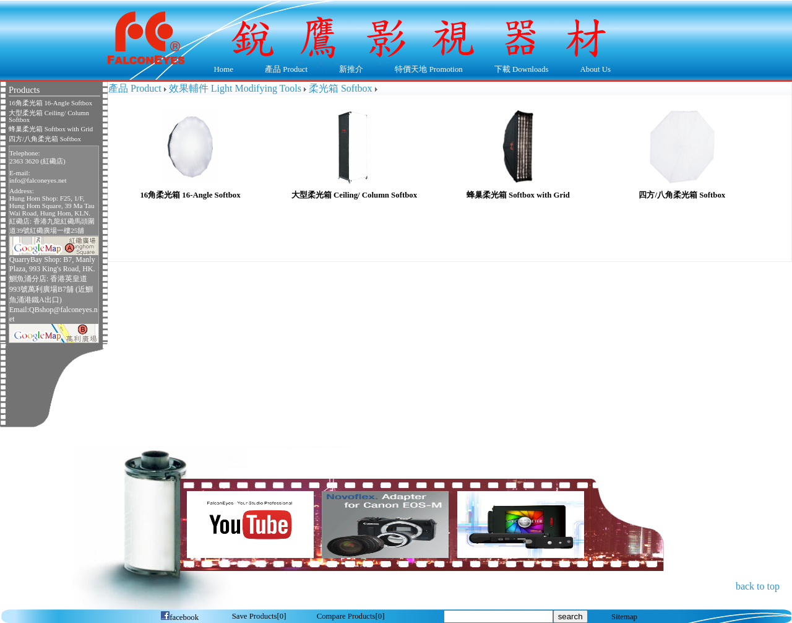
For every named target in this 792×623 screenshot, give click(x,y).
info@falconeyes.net (38, 180)
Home (223, 69)
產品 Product (283, 70)
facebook (179, 617)
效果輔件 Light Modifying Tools (235, 88)
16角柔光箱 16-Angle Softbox (50, 103)
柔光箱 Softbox (340, 88)
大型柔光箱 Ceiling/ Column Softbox (49, 116)
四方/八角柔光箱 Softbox (45, 139)
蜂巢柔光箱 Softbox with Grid (51, 129)
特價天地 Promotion (426, 70)
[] (259, 616)
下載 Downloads (518, 70)
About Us (592, 70)
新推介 (351, 69)
